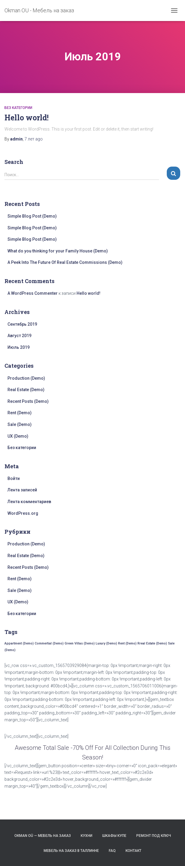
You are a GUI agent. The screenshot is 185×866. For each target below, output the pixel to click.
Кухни (86, 836)
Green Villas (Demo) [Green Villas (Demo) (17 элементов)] (80, 643)
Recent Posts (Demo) (28, 401)
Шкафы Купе (114, 836)
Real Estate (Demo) (26, 389)
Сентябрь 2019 (22, 324)
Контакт (133, 851)
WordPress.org (22, 513)
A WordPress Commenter (32, 293)
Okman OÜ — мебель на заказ (42, 836)
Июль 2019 (18, 347)
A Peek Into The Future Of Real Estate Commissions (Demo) (65, 262)
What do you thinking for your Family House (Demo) (57, 251)
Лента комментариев (29, 501)
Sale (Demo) (19, 424)
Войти (13, 478)
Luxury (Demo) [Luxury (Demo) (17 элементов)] (106, 643)
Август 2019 (19, 335)
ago (34, 139)
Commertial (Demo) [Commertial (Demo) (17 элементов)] (49, 643)
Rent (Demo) (19, 412)
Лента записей (22, 489)
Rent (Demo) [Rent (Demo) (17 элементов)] (127, 643)
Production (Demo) (26, 378)
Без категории (18, 108)
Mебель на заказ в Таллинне (71, 851)
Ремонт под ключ (153, 836)
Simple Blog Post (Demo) (32, 216)
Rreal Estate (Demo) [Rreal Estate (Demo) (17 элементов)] (152, 643)
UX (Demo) (17, 436)
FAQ (112, 851)
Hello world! (26, 117)
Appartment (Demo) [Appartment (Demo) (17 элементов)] (19, 643)
